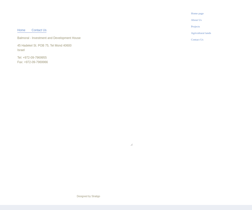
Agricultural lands (201, 32)
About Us (196, 19)
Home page (197, 13)
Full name (52, 82)
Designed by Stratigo (88, 196)
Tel (46, 92)
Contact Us (197, 39)
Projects (195, 26)
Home (21, 30)
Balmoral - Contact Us (28, 13)
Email (49, 102)
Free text (51, 112)
